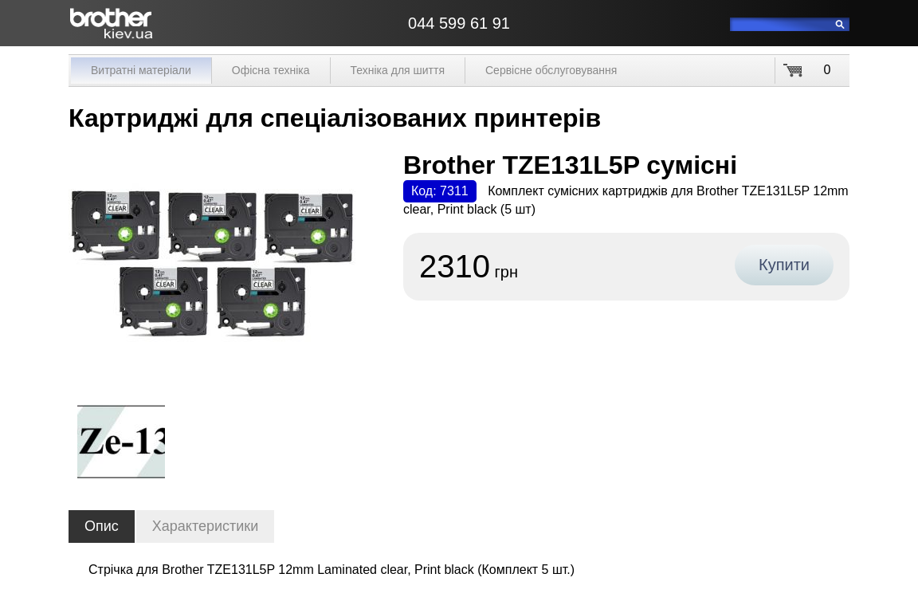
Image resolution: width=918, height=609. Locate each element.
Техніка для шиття (398, 70)
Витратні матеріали (141, 70)
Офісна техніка (271, 70)
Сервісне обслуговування (551, 70)
